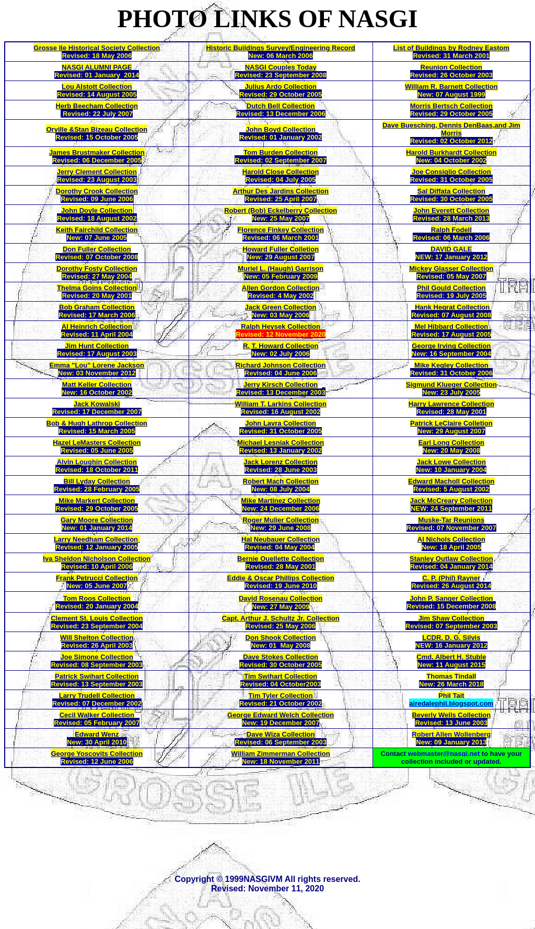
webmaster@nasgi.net (444, 754)
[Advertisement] (271, 820)
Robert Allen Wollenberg (451, 734)
